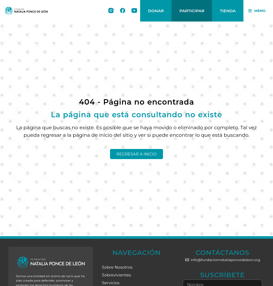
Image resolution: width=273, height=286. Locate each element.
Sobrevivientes (116, 275)
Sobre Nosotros (117, 267)
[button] (256, 10)
